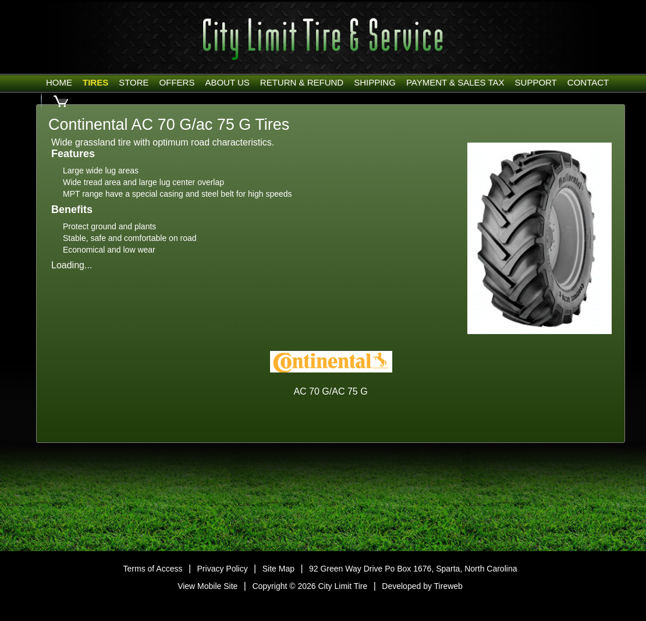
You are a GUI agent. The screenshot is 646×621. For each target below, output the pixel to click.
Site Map (278, 568)
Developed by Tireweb (422, 586)
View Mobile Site (207, 586)
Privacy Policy (222, 568)
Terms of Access (153, 568)
